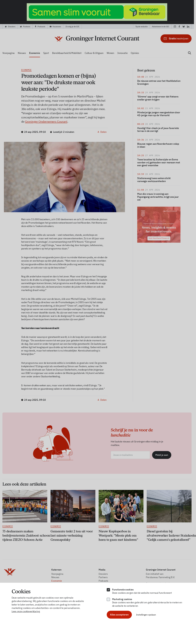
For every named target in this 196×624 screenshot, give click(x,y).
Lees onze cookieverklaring (26, 611)
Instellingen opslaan (146, 614)
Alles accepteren (119, 614)
